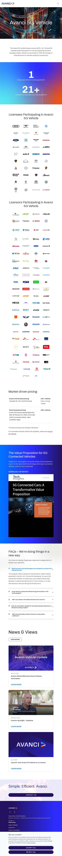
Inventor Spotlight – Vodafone (22, 720)
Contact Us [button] (31, 795)
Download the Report (19, 471)
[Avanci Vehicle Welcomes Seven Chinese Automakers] (31, 658)
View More (15, 639)
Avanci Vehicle (12, 825)
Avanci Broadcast (14, 830)
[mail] (14, 812)
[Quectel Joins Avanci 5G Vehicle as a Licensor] (31, 744)
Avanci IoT (11, 827)
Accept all (31, 847)
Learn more (16, 684)
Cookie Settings (30, 843)
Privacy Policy (11, 816)
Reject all (31, 852)
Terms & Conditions (21, 816)
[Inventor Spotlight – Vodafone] (31, 702)
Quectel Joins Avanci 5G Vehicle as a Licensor (28, 762)
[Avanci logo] (17, 808)
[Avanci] (10, 3)
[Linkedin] (10, 812)
